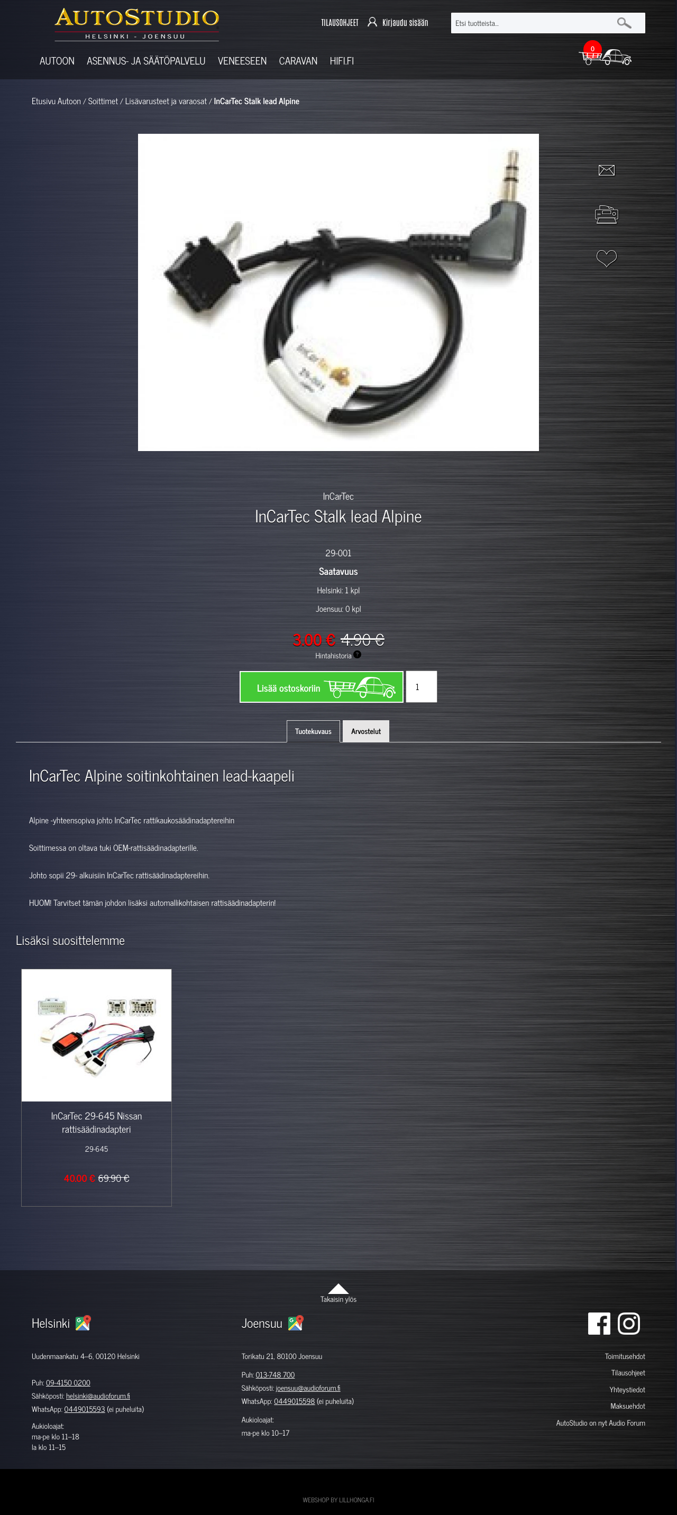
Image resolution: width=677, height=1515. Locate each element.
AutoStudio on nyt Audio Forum (600, 1423)
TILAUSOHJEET (339, 23)
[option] (216, 469)
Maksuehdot (627, 1406)
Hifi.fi (342, 60)
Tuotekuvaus (313, 731)
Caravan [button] (298, 60)
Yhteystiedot (627, 1389)
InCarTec (338, 495)
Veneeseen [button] (242, 60)
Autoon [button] (57, 60)
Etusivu (44, 101)
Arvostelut (366, 731)
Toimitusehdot (625, 1356)
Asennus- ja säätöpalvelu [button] (146, 60)
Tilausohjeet (628, 1372)
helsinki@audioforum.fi (98, 1396)
